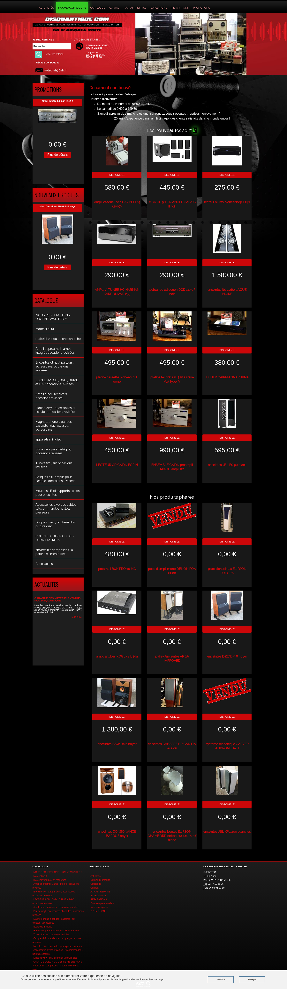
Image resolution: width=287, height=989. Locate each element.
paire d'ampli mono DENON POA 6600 (172, 571)
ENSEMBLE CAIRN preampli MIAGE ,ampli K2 (172, 467)
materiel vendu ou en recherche (58, 339)
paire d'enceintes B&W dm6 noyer (57, 206)
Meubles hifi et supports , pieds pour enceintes (57, 493)
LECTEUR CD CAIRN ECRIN (117, 465)
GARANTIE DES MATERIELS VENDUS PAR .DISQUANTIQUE (57, 599)
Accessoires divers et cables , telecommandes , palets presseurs (56, 508)
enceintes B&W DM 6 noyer (227, 656)
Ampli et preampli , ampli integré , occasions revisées (55, 350)
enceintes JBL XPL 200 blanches (227, 831)
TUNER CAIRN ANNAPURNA (227, 377)
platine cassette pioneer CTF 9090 (117, 379)
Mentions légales (99, 907)
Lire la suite (76, 617)
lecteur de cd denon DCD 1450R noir (172, 292)
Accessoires (44, 564)
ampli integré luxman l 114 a (57, 101)
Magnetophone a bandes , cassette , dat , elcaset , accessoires (54, 425)
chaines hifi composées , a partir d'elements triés (54, 552)
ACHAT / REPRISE (135, 7)
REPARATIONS (180, 7)
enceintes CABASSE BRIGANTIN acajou (172, 746)
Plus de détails (57, 154)
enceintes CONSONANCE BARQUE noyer (117, 834)
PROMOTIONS (201, 7)
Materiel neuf (44, 329)
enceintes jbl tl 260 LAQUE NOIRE (227, 292)
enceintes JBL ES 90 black (227, 465)
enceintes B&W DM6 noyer (117, 744)
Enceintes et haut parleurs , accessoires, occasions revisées (54, 366)
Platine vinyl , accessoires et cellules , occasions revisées (55, 410)
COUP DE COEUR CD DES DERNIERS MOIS (54, 538)
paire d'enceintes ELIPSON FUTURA (227, 571)
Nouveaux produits (72, 7)
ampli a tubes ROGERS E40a (117, 656)
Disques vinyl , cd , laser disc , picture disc (56, 524)
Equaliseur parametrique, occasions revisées (53, 451)
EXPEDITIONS (159, 7)
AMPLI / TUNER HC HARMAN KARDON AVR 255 (117, 292)
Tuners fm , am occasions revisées (53, 465)
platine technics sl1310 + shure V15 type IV (172, 379)
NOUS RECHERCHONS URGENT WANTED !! (52, 317)
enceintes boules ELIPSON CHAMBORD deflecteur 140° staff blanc (171, 836)
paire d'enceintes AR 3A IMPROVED (172, 658)
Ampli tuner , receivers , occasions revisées (51, 396)
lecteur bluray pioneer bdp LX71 (227, 202)
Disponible (117, 174)
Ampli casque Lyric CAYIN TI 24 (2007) (117, 204)
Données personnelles (102, 903)
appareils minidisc (48, 439)
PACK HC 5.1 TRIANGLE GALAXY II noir (171, 204)
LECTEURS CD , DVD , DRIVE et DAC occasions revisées (56, 382)
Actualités (46, 7)
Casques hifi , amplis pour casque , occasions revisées (55, 479)
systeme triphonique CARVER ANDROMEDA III (227, 746)
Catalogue (97, 7)
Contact (115, 7)
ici (195, 130)
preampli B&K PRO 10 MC (117, 569)
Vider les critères (54, 54)
